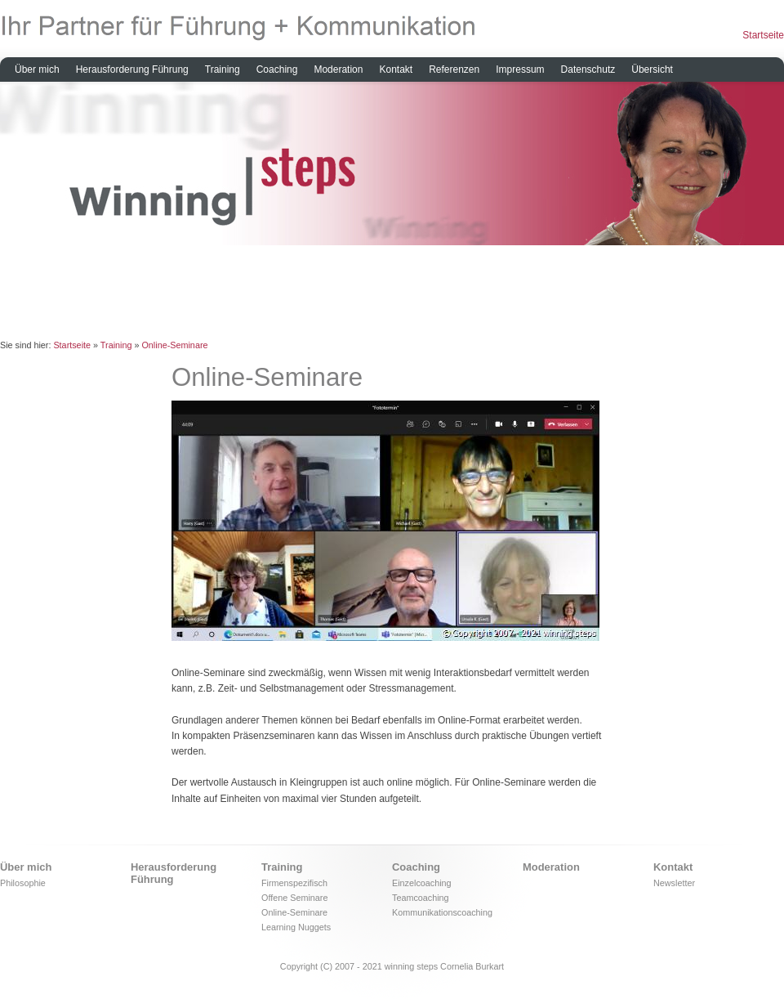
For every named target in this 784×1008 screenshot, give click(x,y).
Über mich (37, 69)
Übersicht (652, 69)
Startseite (763, 35)
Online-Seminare (174, 345)
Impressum (520, 69)
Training (222, 69)
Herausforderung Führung (132, 69)
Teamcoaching (420, 898)
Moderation (338, 69)
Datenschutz (588, 69)
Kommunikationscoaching (442, 912)
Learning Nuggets (296, 927)
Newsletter (674, 883)
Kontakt (395, 69)
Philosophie (23, 883)
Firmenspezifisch (294, 883)
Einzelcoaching (422, 883)
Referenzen (454, 69)
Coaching (277, 69)
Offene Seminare (294, 898)
